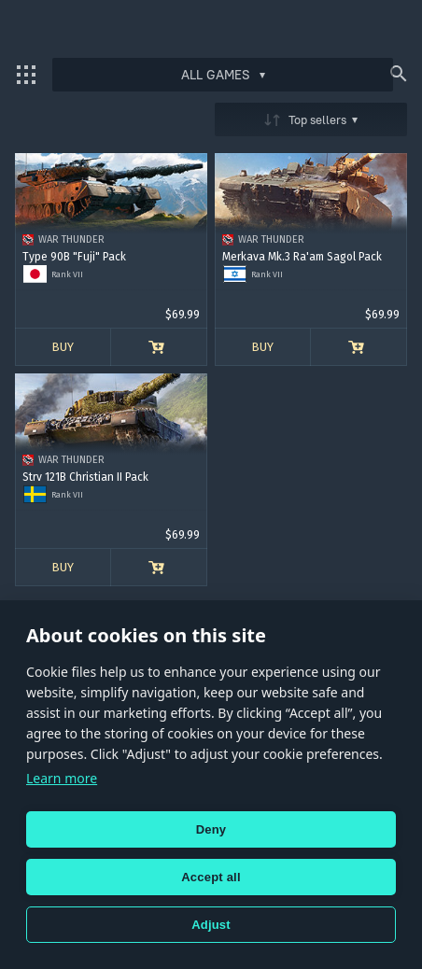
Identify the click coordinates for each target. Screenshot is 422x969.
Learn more (61, 778)
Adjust (211, 925)
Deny (211, 829)
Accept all (210, 877)
